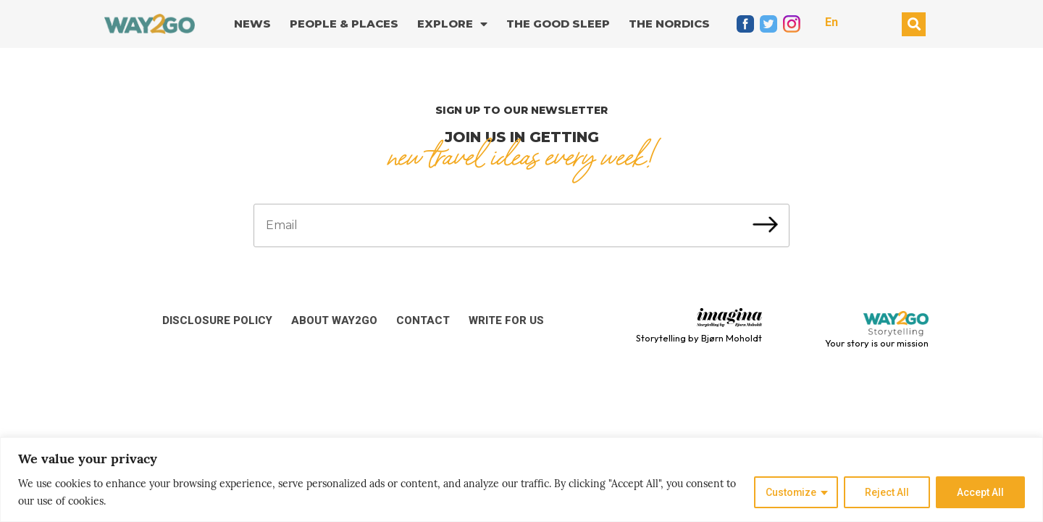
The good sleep (558, 23)
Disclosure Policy (217, 320)
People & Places (344, 23)
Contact (423, 320)
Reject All (887, 492)
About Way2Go (334, 320)
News (252, 23)
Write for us (506, 320)
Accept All (980, 492)
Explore (452, 24)
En (831, 22)
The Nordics (669, 23)
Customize (790, 492)
